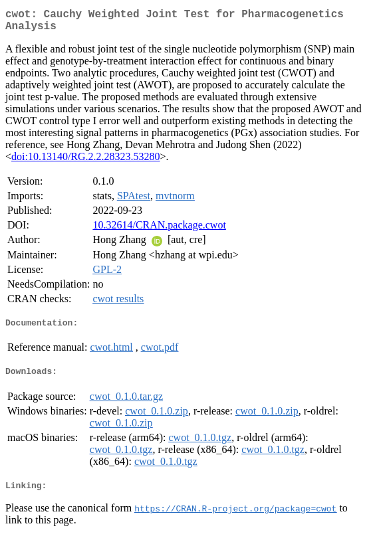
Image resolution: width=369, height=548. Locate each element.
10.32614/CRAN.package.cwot (158, 230)
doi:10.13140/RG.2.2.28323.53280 (85, 161)
